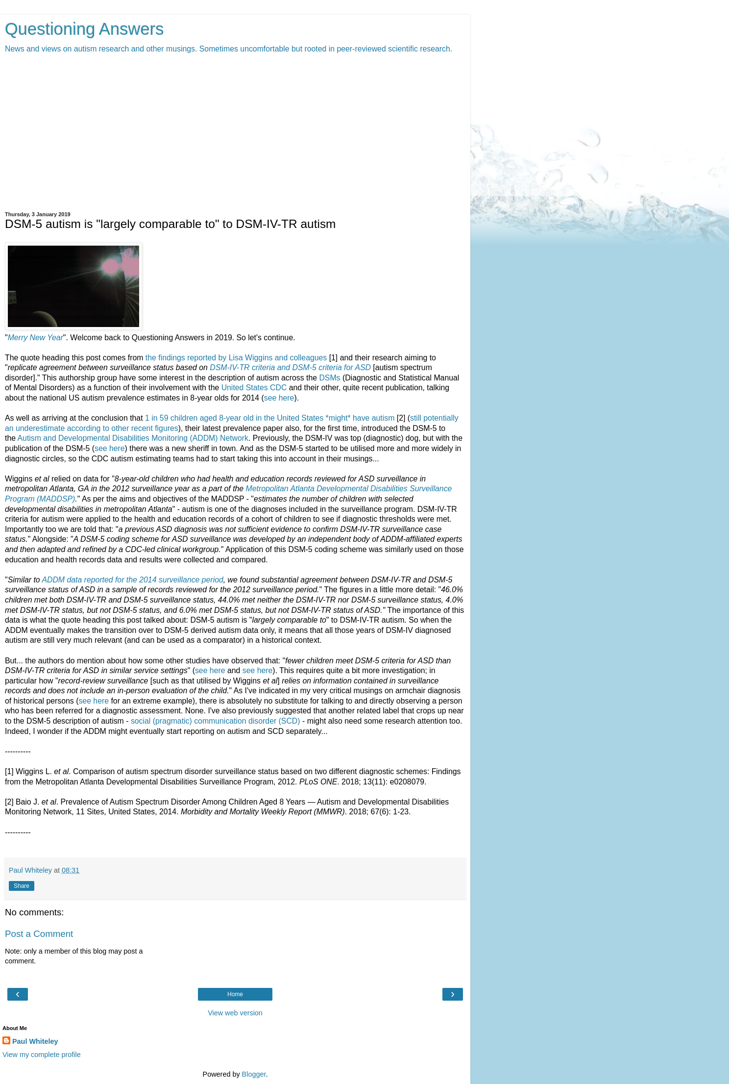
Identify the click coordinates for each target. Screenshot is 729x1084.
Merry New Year (35, 337)
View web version (235, 1013)
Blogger (254, 1074)
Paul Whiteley (35, 1041)
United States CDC (254, 387)
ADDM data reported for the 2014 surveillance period (132, 580)
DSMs (329, 378)
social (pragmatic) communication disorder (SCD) (215, 721)
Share (21, 885)
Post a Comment (39, 934)
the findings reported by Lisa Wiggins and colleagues (236, 357)
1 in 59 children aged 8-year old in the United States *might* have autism (269, 418)
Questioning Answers (84, 29)
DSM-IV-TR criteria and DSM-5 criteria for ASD (290, 367)
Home (235, 994)
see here (279, 398)
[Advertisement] (235, 133)
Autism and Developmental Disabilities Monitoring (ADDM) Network (133, 438)
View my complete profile (41, 1055)
